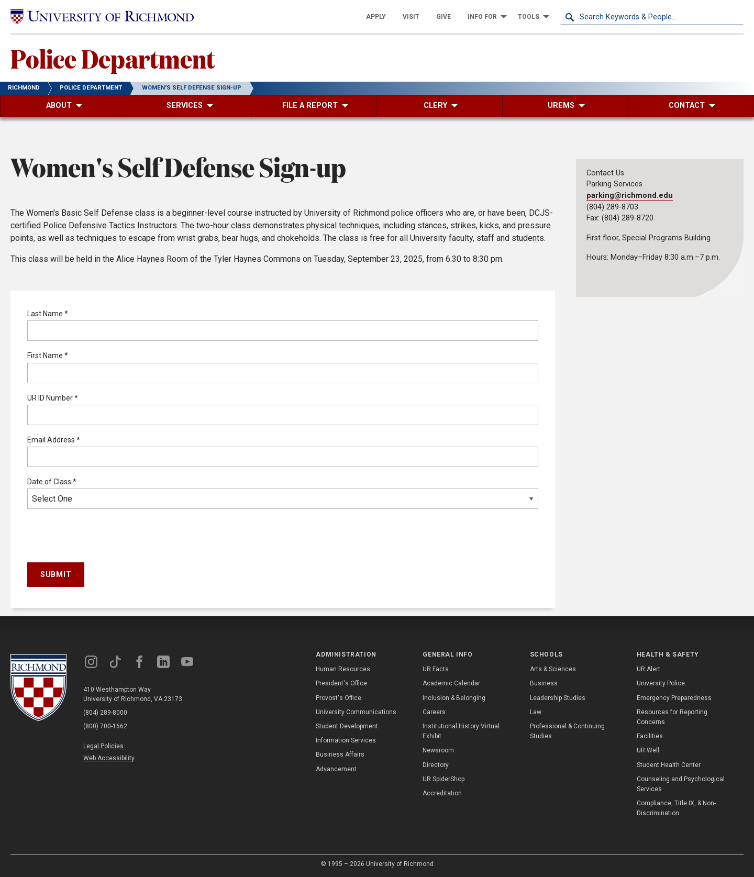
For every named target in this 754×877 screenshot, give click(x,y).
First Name (47, 355)
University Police (661, 683)
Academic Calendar (451, 683)
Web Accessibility (109, 758)
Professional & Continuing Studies (567, 731)
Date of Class (51, 482)
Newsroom (438, 750)
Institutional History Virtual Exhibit (461, 731)
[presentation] (106, 537)
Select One (282, 499)
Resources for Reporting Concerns (672, 717)
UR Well (648, 750)
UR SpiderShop (443, 779)
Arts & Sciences (553, 669)
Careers (434, 712)
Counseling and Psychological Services (681, 784)
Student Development (347, 726)
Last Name (47, 313)
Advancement (336, 769)
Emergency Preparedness (674, 698)
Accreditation (442, 793)
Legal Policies (103, 746)
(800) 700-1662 (105, 726)
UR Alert (648, 669)
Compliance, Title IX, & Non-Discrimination (676, 808)
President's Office (341, 683)
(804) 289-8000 (105, 712)
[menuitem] (376, 16)
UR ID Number (52, 398)
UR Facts (436, 669)
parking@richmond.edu (629, 195)
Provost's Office (338, 698)
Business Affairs (340, 754)
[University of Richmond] (102, 17)
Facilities (650, 736)
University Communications (356, 712)
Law (535, 712)
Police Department (112, 58)
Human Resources (343, 669)
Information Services (346, 740)
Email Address (53, 440)
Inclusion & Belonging (454, 698)
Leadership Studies (557, 698)
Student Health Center (669, 765)
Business (544, 683)
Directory (436, 765)
